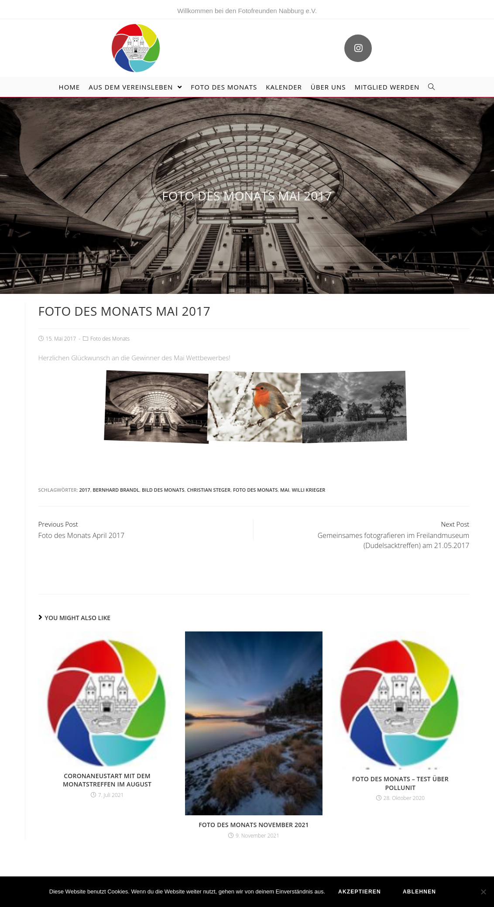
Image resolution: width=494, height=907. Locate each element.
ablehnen (419, 892)
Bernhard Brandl (116, 489)
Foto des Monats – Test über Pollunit (400, 783)
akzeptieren (359, 892)
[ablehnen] (483, 891)
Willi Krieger (309, 489)
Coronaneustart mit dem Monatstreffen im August (107, 780)
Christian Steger (208, 489)
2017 (84, 489)
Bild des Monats (163, 489)
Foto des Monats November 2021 (254, 825)
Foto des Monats (110, 338)
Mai (284, 489)
